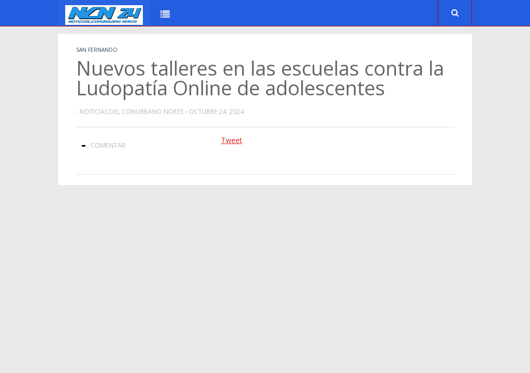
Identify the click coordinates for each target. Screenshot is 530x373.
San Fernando (96, 49)
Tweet (231, 140)
